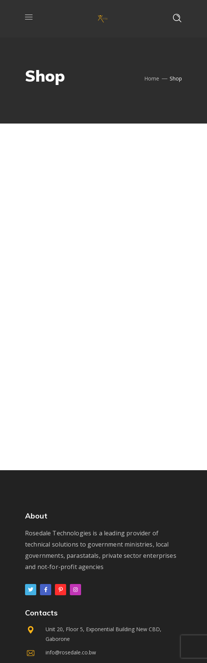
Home (151, 78)
